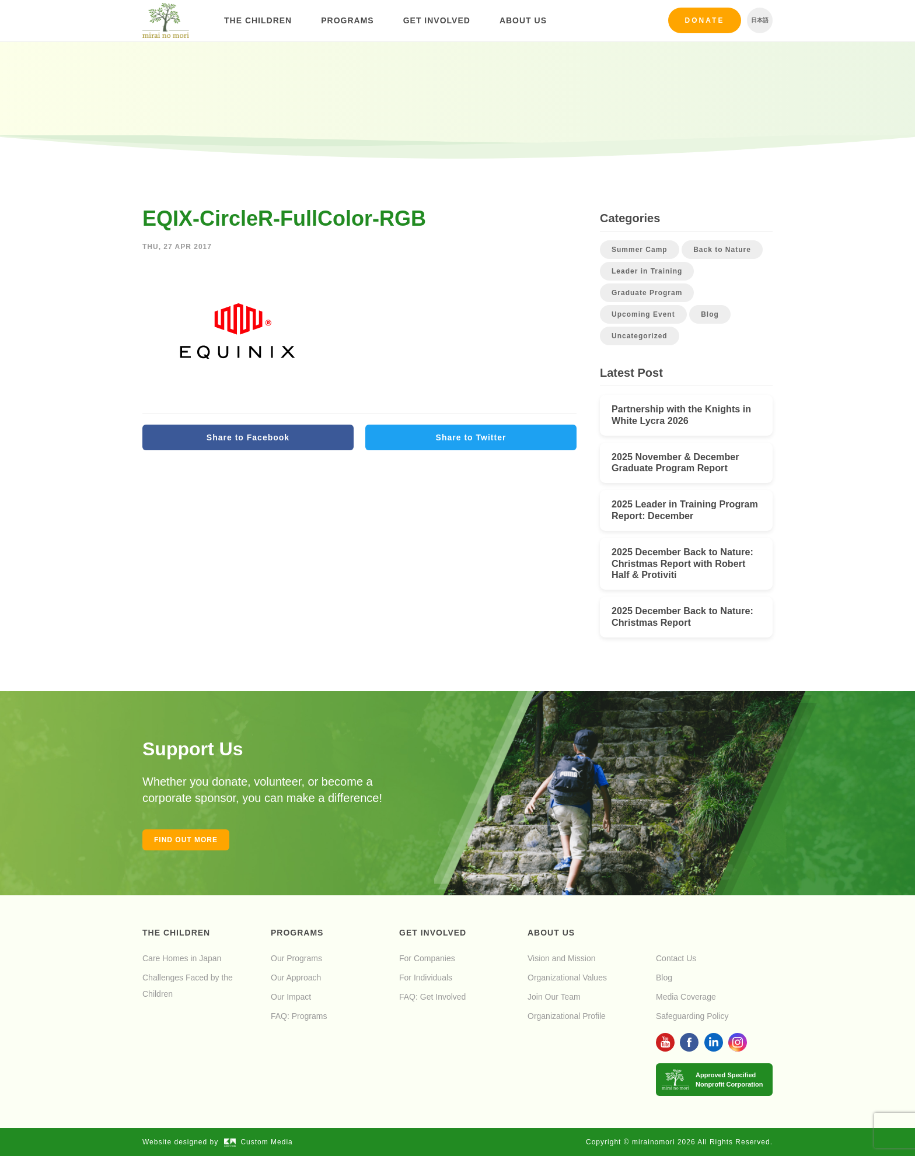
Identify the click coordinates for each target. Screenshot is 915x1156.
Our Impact (291, 996)
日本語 (760, 20)
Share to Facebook (248, 437)
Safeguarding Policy (692, 1016)
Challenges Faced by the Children (187, 986)
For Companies (427, 958)
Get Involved (436, 20)
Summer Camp (640, 250)
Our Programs (296, 958)
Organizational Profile (567, 1016)
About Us (523, 20)
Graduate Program (647, 293)
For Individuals (425, 977)
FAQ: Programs (299, 1016)
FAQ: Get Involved (432, 996)
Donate (705, 20)
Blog (710, 314)
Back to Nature (722, 250)
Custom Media (258, 1142)
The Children (258, 20)
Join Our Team (554, 996)
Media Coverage (686, 996)
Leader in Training (647, 271)
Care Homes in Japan (181, 958)
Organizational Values (567, 977)
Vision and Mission (561, 958)
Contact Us (676, 958)
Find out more (186, 840)
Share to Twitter (471, 437)
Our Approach (296, 977)
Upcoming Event (643, 314)
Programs (347, 20)
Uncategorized (640, 336)
